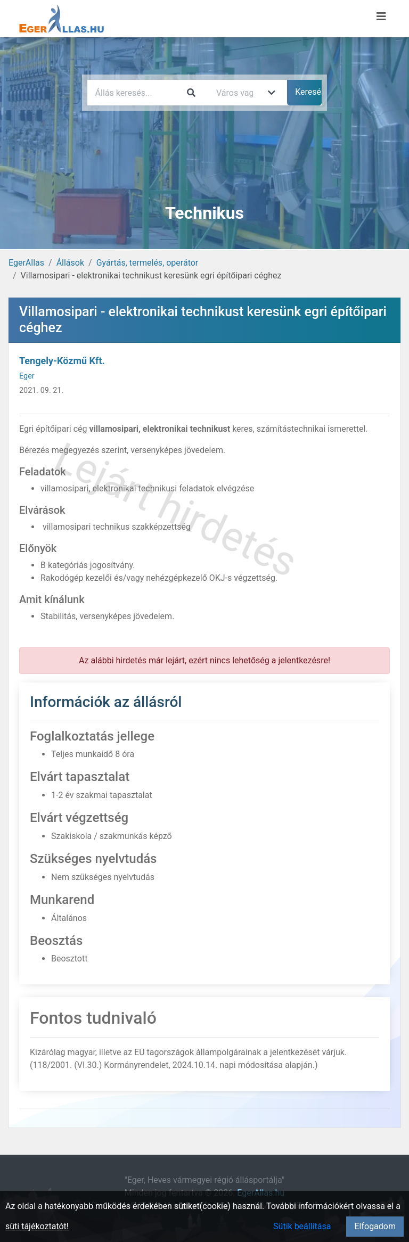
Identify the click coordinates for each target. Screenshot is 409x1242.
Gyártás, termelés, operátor (147, 263)
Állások (70, 263)
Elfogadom (375, 1226)
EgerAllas (26, 263)
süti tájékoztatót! (37, 1226)
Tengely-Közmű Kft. (62, 360)
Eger (27, 376)
